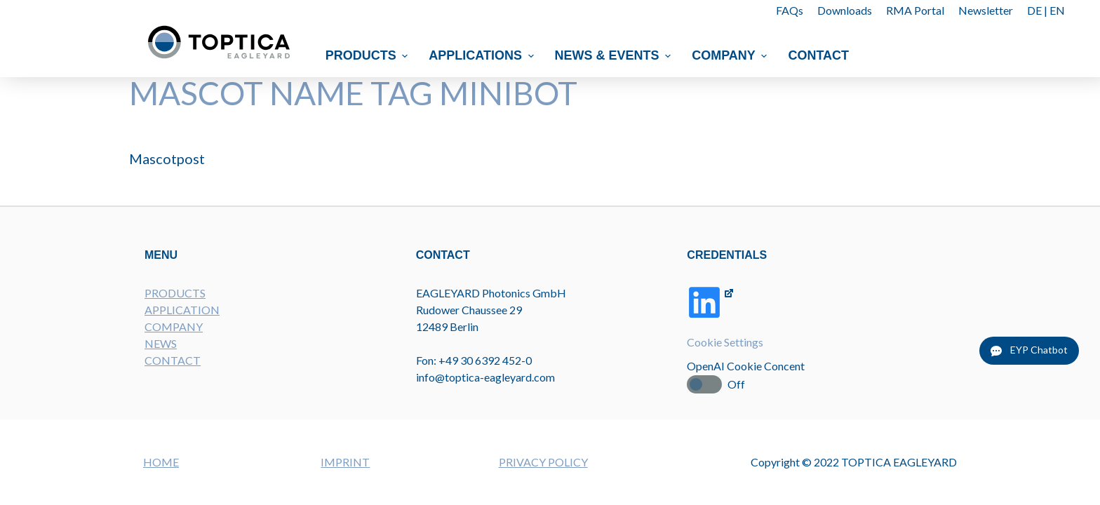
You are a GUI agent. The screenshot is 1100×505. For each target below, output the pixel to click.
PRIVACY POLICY (543, 462)
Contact (819, 55)
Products (369, 55)
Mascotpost (167, 158)
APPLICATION (182, 309)
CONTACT (173, 360)
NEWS (161, 343)
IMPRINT (345, 462)
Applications (483, 55)
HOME (161, 462)
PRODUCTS (175, 292)
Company (731, 55)
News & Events (615, 55)
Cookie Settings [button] (725, 342)
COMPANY (174, 326)
